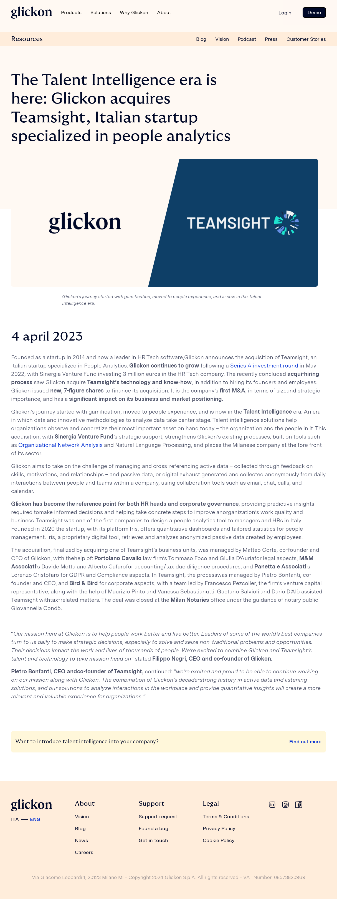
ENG (35, 819)
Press (271, 39)
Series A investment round (264, 365)
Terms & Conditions (226, 816)
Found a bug (153, 828)
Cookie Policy (218, 840)
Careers (84, 852)
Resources (27, 39)
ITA (15, 819)
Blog (201, 39)
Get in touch (153, 840)
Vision (222, 39)
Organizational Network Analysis (60, 445)
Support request (158, 816)
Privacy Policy (219, 828)
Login (285, 13)
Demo (314, 12)
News (81, 840)
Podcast (247, 39)
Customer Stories (306, 39)
